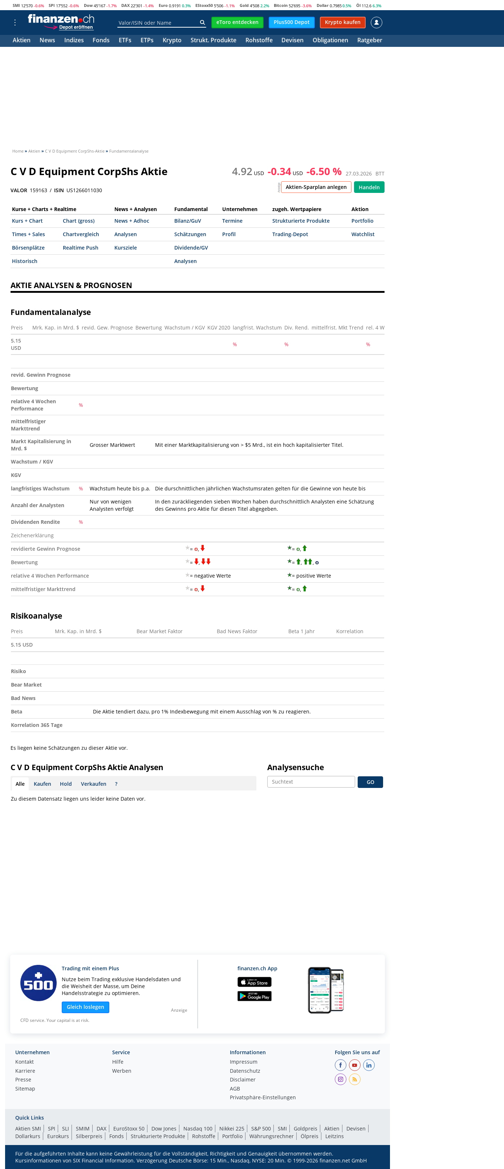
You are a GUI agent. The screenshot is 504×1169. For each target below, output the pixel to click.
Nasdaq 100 (197, 1128)
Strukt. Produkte (213, 40)
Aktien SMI (28, 1128)
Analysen (125, 234)
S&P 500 (261, 1128)
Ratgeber (369, 40)
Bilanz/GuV (187, 220)
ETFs (125, 40)
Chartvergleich (81, 234)
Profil (229, 234)
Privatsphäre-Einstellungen (263, 1098)
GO (370, 781)
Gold (244, 5)
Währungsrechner (271, 1136)
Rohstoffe (259, 40)
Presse (23, 1080)
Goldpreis (305, 1128)
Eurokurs (58, 1136)
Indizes (74, 40)
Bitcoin (281, 5)
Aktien (22, 40)
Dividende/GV (191, 247)
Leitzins (334, 1136)
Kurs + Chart (27, 220)
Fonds (101, 40)
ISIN (59, 190)
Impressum (243, 1062)
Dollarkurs (27, 1136)
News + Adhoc (131, 220)
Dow (88, 5)
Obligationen (330, 40)
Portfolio (362, 220)
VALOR (19, 190)
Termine (232, 220)
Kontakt (24, 1062)
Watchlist (363, 234)
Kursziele (125, 247)
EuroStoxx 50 (129, 1128)
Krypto (172, 40)
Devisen (292, 40)
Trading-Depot (290, 234)
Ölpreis (309, 1136)
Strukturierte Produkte (301, 220)
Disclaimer (243, 1080)
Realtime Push (80, 247)
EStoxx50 (204, 5)
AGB (235, 1089)
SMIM (83, 1128)
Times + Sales (28, 234)
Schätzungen (190, 234)
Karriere (25, 1071)
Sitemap (25, 1089)
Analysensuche (295, 767)
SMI (16, 5)
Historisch (24, 261)
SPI (52, 5)
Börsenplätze (28, 247)
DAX (125, 5)
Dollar (323, 5)
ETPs (147, 40)
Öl (358, 5)
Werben (121, 1071)
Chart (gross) (78, 220)
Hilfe (117, 1062)
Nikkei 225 (231, 1128)
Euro (163, 5)
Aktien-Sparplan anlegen (316, 186)
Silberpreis (89, 1136)
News (47, 40)
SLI (65, 1128)
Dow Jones (163, 1128)
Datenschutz (245, 1071)
